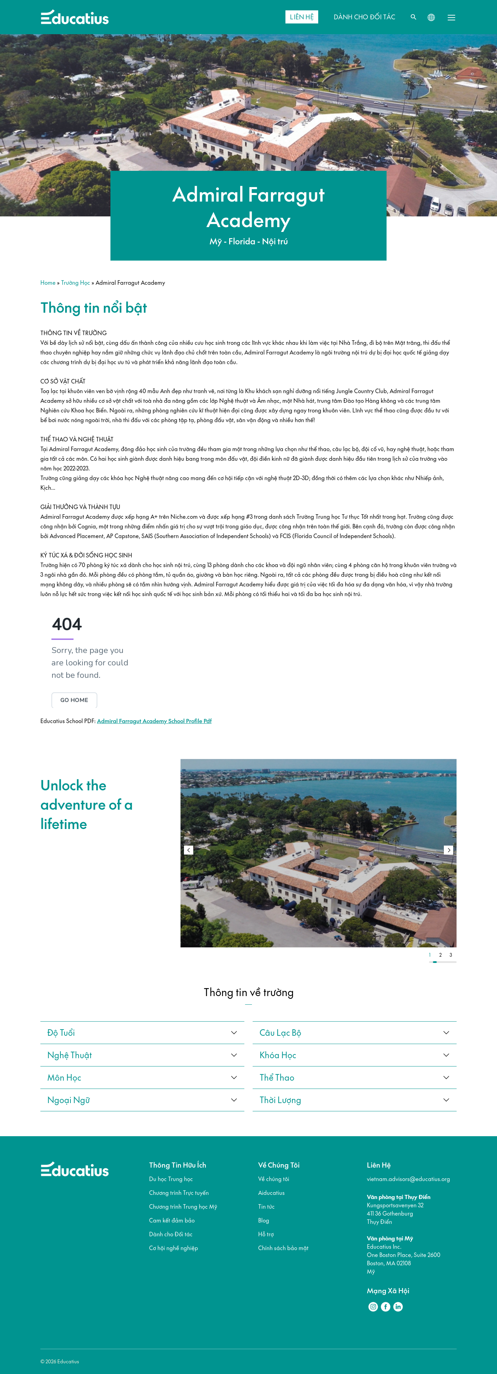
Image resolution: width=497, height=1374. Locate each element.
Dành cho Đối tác (171, 1234)
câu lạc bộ (280, 1032)
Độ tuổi (61, 1032)
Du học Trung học (171, 1179)
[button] (448, 850)
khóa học (278, 1055)
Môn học (64, 1077)
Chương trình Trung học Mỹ (183, 1206)
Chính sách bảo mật (283, 1248)
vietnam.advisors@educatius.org (408, 1179)
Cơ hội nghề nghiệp (173, 1248)
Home (48, 282)
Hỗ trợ (266, 1234)
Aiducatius (271, 1193)
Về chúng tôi (273, 1179)
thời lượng (280, 1100)
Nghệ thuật (69, 1055)
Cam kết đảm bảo (172, 1220)
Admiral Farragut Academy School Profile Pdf (154, 721)
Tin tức (266, 1206)
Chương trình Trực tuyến (179, 1193)
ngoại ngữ (68, 1100)
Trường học (75, 282)
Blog (263, 1220)
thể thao (277, 1077)
